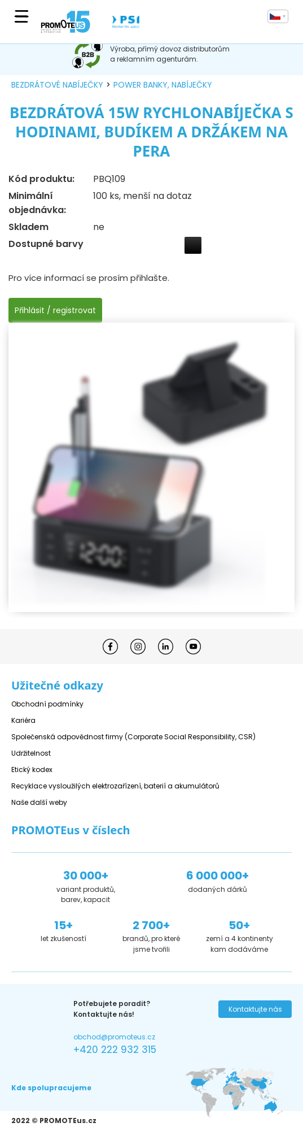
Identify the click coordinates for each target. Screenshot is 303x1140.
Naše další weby (39, 802)
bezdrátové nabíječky (57, 84)
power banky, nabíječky (162, 84)
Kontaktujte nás (255, 1009)
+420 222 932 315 (114, 1049)
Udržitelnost (31, 753)
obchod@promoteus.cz (114, 1037)
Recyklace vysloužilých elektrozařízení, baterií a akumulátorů (115, 786)
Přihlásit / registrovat (55, 310)
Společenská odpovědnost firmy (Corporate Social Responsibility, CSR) (133, 737)
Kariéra (23, 720)
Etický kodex (31, 769)
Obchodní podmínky (47, 704)
